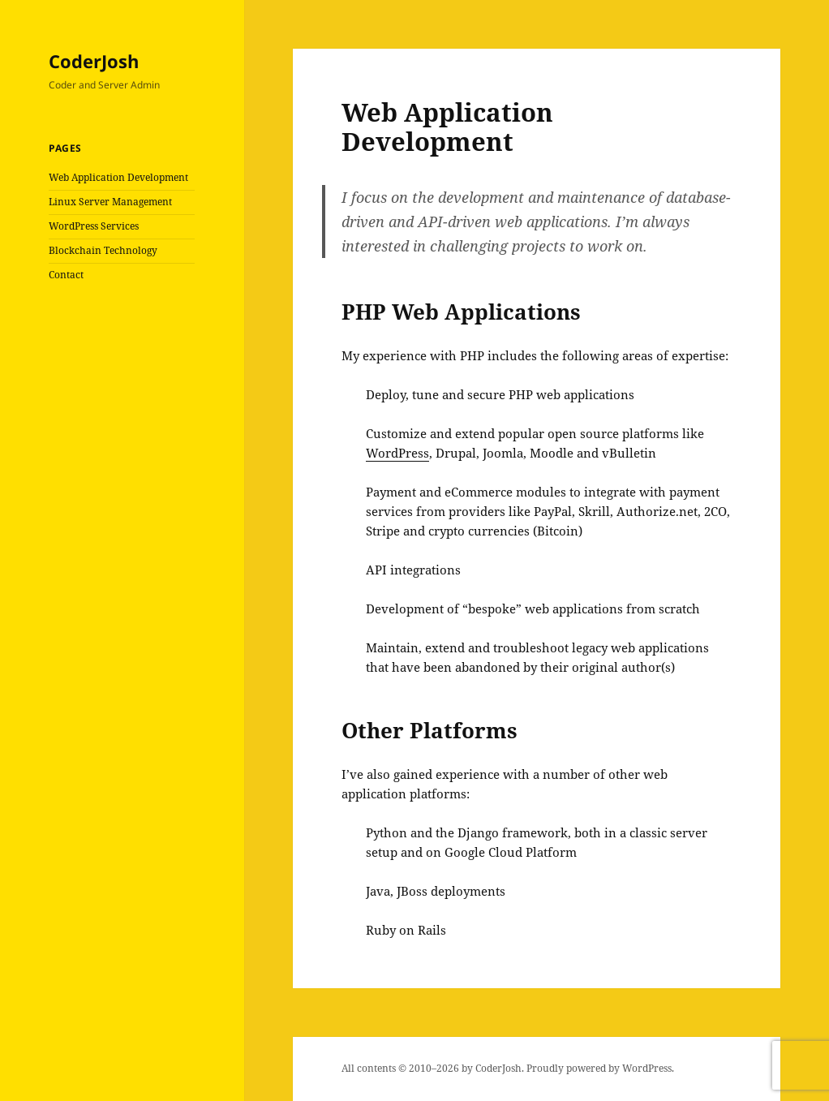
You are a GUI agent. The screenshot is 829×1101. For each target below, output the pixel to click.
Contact (66, 275)
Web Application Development (118, 177)
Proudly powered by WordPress (599, 1068)
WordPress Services (94, 226)
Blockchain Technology (103, 250)
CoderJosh (94, 61)
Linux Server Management (110, 202)
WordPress (397, 453)
